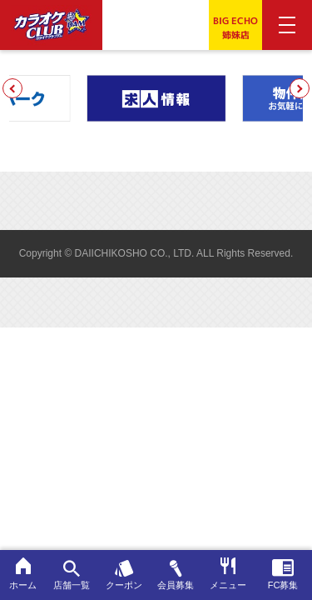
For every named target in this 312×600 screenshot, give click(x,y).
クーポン (124, 575)
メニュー (228, 574)
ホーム (23, 574)
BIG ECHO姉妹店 (235, 28)
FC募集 (283, 574)
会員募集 (176, 575)
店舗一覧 (72, 575)
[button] (12, 88)
